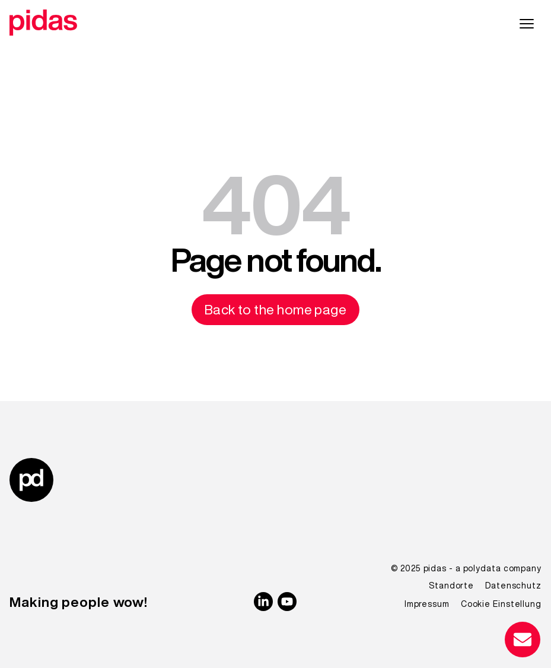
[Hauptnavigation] (527, 24)
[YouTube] (287, 601)
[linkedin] (263, 601)
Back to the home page (276, 309)
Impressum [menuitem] (427, 604)
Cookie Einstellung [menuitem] (501, 604)
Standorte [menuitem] (451, 585)
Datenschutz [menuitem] (513, 585)
